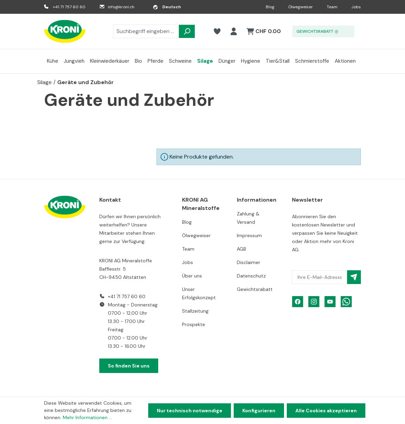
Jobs (356, 7)
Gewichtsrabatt (255, 289)
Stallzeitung (195, 311)
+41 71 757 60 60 (69, 7)
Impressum (249, 235)
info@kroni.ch (121, 7)
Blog (270, 7)
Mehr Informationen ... (87, 417)
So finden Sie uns (129, 366)
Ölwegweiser (300, 7)
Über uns (192, 276)
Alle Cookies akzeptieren (326, 410)
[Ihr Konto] (233, 31)
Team (332, 7)
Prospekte (193, 324)
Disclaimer (248, 262)
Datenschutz (251, 276)
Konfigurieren (258, 410)
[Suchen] (187, 31)
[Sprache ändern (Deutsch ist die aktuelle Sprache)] (166, 7)
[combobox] (146, 31)
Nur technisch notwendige (189, 410)
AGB (241, 249)
